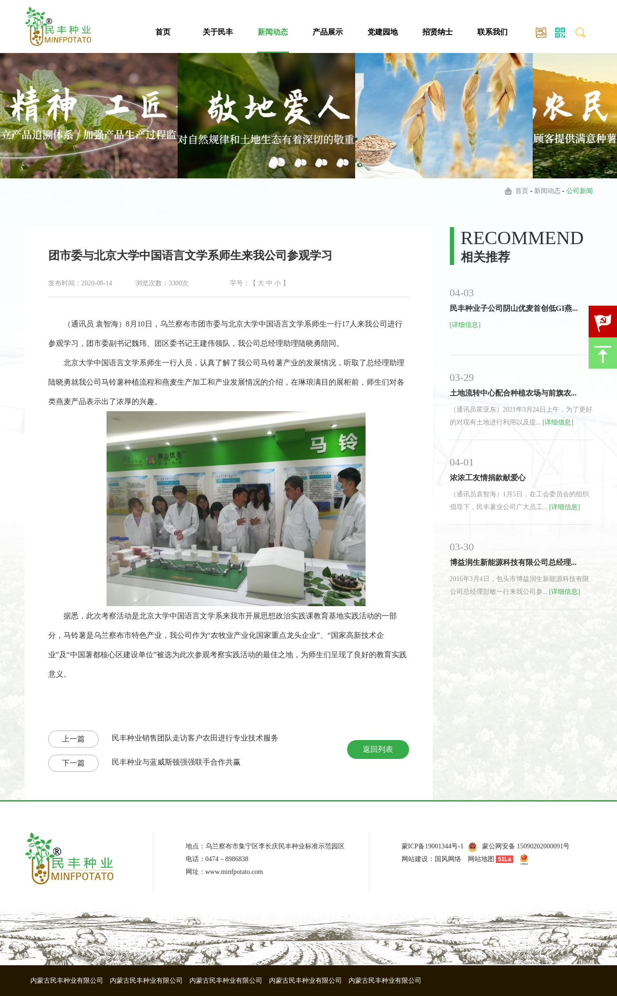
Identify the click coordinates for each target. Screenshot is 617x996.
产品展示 (328, 32)
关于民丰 (218, 32)
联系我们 (492, 32)
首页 (162, 32)
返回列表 (378, 749)
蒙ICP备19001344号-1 (433, 846)
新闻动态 (273, 32)
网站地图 (481, 859)
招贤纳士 (437, 32)
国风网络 (448, 859)
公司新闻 (579, 190)
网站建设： (418, 859)
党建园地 (382, 32)
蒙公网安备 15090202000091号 (526, 846)
